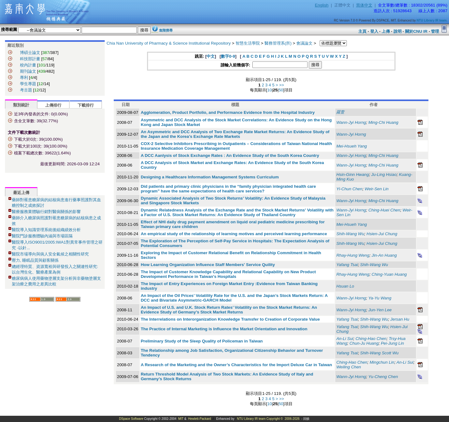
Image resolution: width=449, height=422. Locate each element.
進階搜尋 (166, 30)
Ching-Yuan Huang (389, 274)
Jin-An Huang (384, 255)
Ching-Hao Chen (371, 338)
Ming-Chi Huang (383, 122)
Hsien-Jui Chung (381, 233)
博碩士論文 (30, 52)
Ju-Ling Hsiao (384, 174)
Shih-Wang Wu (350, 233)
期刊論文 (28, 71)
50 (281, 90)
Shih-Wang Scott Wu (379, 353)
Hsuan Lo (345, 286)
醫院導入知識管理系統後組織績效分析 (46, 229)
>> (281, 85)
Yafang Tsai (347, 264)
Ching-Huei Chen (384, 210)
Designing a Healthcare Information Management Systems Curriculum (210, 177)
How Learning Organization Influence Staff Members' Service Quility (208, 264)
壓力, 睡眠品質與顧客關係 (35, 260)
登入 (374, 31)
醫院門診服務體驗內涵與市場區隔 (42, 236)
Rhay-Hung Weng (352, 255)
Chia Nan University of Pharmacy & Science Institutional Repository (169, 43)
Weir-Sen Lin (377, 189)
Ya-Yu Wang (379, 298)
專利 (24, 77)
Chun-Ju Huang (363, 343)
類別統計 (21, 105)
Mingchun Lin (382, 362)
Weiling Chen (348, 367)
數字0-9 (228, 56)
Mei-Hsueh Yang (351, 146)
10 (269, 90)
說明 (398, 31)
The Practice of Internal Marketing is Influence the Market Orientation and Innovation (224, 329)
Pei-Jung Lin (392, 343)
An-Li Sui (344, 338)
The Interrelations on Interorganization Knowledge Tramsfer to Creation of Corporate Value (230, 319)
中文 (211, 56)
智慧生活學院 (248, 43)
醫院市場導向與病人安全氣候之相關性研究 (50, 254)
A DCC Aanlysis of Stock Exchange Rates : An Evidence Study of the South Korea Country (230, 155)
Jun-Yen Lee (380, 310)
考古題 (26, 90)
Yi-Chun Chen (349, 189)
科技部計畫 (30, 58)
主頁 (362, 31)
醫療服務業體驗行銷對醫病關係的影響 (46, 211)
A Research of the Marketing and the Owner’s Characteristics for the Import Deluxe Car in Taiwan (236, 364)
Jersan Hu (399, 319)
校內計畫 (28, 65)
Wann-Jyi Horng (351, 122)
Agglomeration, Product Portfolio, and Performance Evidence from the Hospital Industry (228, 112)
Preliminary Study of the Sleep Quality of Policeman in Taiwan (202, 341)
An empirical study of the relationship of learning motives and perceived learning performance (234, 233)
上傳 (386, 31)
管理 (435, 31)
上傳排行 (53, 105)
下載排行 (86, 105)
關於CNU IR (416, 31)
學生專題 (28, 83)
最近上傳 (21, 192)
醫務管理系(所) (278, 43)
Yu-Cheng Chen (383, 376)
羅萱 (340, 112)
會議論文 (304, 43)
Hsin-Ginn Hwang (352, 174)
